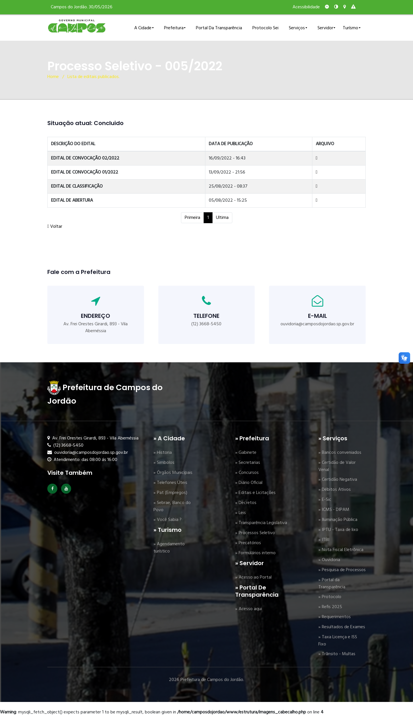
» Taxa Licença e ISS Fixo (337, 640)
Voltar (54, 226)
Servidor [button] (325, 28)
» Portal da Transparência (331, 583)
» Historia (162, 452)
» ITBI (323, 540)
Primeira (192, 217)
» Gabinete (245, 452)
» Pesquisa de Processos (342, 570)
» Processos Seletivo (255, 533)
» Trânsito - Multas (336, 654)
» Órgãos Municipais (172, 472)
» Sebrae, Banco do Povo (172, 506)
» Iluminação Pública (337, 520)
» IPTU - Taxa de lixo (338, 530)
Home (53, 77)
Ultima (222, 217)
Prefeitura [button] (174, 28)
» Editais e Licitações (255, 493)
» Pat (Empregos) (170, 493)
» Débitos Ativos (334, 489)
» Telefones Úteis (170, 483)
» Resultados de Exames (341, 627)
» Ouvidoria (329, 560)
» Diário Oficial (248, 483)
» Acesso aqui (248, 609)
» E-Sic (324, 499)
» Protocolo (329, 597)
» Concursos (247, 472)
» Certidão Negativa (337, 479)
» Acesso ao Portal (253, 577)
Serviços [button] (297, 28)
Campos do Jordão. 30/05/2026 (81, 7)
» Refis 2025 (330, 607)
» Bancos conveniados (339, 452)
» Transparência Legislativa (261, 523)
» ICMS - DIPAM (333, 509)
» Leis (240, 513)
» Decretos (245, 503)
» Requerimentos (334, 617)
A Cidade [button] (142, 28)
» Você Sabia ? (167, 520)
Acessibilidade (306, 7)
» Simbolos (163, 462)
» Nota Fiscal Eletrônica (340, 550)
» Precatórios (248, 543)
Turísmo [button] (350, 28)
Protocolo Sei (265, 28)
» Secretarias (247, 462)
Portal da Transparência (219, 28)
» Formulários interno (255, 553)
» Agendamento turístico (169, 547)
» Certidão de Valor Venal (337, 466)
